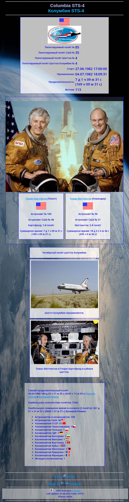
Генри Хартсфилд (36, 198)
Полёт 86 (73, 483)
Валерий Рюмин (49, 396)
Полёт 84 (56, 483)
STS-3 (58, 476)
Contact (76, 490)
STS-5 (71, 476)
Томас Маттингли (80, 198)
